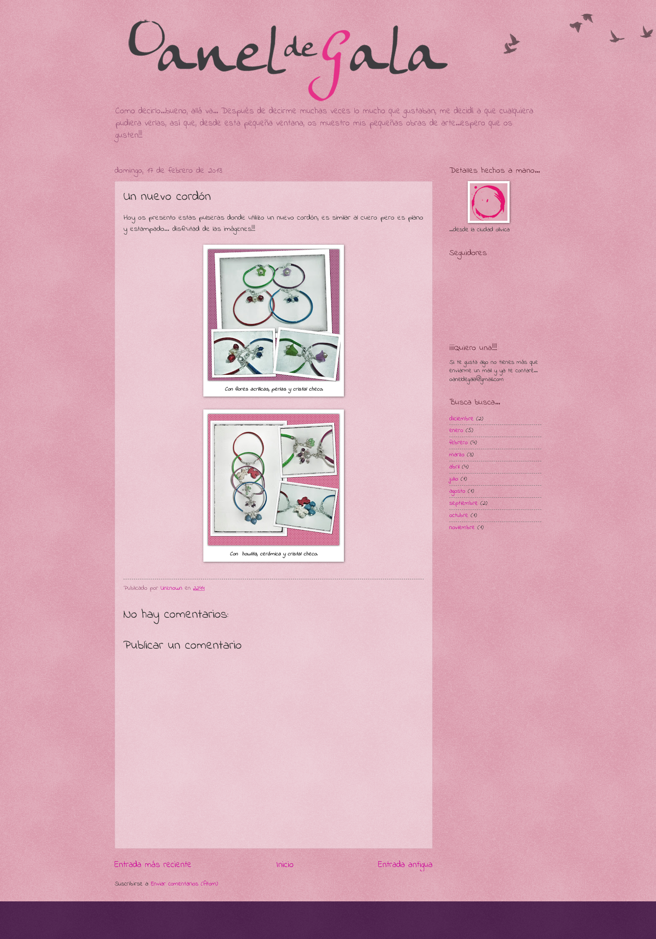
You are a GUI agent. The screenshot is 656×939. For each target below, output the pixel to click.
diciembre (461, 418)
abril (454, 467)
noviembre (462, 527)
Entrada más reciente (153, 865)
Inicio (285, 865)
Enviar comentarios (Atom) (184, 884)
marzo (456, 454)
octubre (458, 515)
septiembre (463, 503)
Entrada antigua (405, 865)
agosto (457, 491)
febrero (458, 442)
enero (456, 430)
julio (453, 479)
